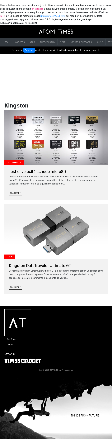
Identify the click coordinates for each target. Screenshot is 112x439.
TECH (7, 42)
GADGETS (20, 42)
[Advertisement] (56, 76)
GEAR (62, 42)
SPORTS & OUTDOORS (81, 42)
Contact (10, 344)
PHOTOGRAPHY (47, 42)
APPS (32, 42)
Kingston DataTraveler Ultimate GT (40, 265)
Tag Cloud (11, 339)
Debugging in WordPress (52, 16)
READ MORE (15, 193)
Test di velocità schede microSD (37, 171)
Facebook (29, 50)
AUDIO (100, 42)
